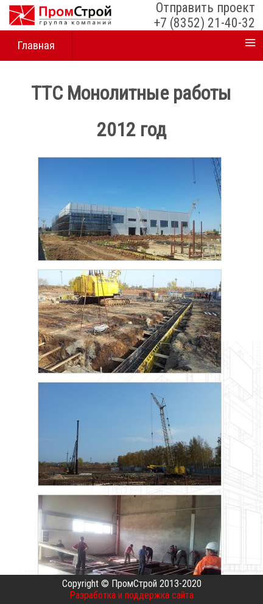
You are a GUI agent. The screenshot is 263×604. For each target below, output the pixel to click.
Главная (36, 45)
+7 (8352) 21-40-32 (204, 22)
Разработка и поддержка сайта (131, 595)
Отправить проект (205, 7)
